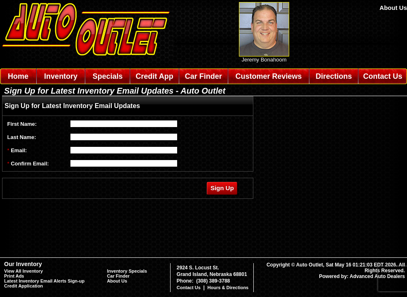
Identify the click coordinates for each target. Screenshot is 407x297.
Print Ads (14, 275)
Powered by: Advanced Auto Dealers (362, 276)
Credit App (154, 76)
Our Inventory (23, 264)
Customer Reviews (268, 76)
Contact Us (382, 76)
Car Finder (203, 76)
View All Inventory (23, 271)
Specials (108, 76)
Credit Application (23, 285)
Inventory (60, 76)
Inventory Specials (127, 271)
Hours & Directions (228, 287)
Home (18, 76)
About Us (393, 7)
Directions (334, 76)
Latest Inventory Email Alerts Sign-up (44, 280)
